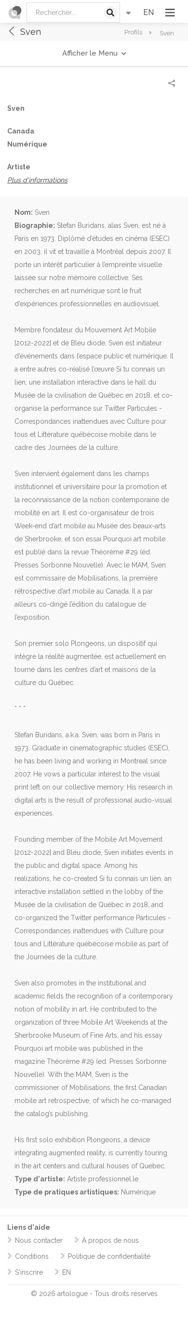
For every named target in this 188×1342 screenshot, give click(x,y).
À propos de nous (110, 1240)
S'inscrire (29, 1272)
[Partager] (171, 83)
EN (148, 12)
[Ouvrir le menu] (171, 12)
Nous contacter (39, 1240)
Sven (24, 32)
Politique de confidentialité (109, 1256)
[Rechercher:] (73, 12)
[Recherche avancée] (128, 12)
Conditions (32, 1256)
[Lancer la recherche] (110, 12)
